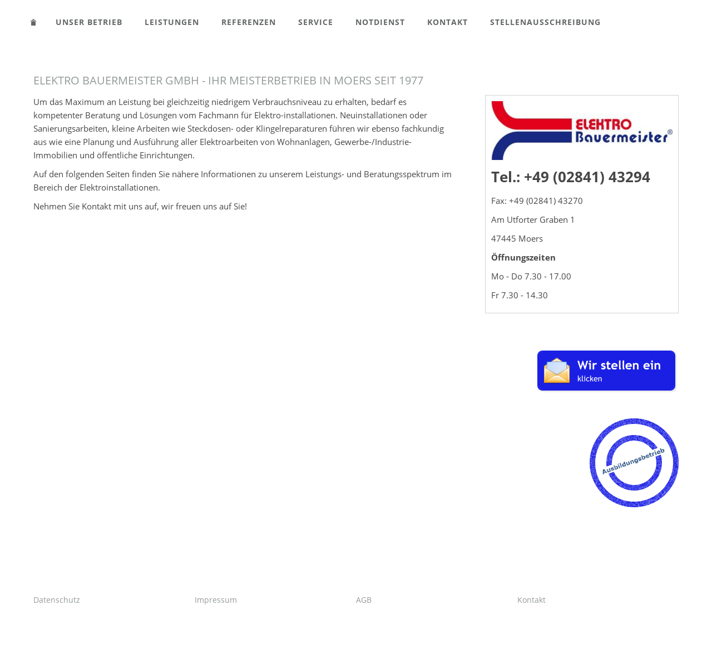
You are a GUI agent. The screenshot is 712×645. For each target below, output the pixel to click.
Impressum (216, 599)
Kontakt (531, 599)
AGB (364, 599)
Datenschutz (56, 599)
